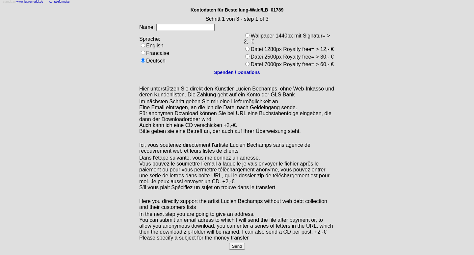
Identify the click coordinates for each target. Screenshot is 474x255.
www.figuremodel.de (29, 1)
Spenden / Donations (237, 72)
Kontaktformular (59, 1)
